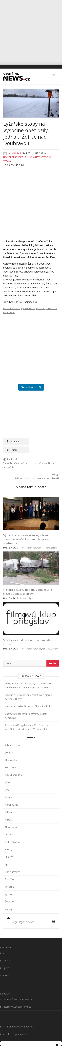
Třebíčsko (10, 870)
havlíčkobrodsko (11, 307)
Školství (9, 848)
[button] (57, 982)
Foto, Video (11, 758)
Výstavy (9, 885)
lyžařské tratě (28, 307)
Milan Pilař (15, 151)
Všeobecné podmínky (38, 1041)
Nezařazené (11, 818)
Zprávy (7, 159)
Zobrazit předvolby (31, 1034)
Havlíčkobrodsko (13, 155)
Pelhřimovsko (12, 833)
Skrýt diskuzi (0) (31, 386)
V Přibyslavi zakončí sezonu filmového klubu (28, 697)
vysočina (40, 307)
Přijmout (31, 1016)
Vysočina (46, 155)
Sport (47, 539)
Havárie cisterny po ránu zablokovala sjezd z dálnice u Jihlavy (27, 583)
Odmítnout (31, 1025)
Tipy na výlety (32, 155)
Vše (5, 944)
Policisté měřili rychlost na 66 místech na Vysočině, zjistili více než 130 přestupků (27, 718)
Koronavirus (11, 796)
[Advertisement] (31, 31)
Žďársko (9, 893)
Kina (39, 640)
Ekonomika (11, 751)
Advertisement (13, 736)
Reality (8, 840)
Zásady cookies (19, 1041)
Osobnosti (10, 825)
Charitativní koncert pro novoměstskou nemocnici (26, 707)
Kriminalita (10, 803)
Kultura (40, 539)
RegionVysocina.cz (23, 913)
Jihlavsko (24, 589)
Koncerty (46, 640)
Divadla (9, 744)
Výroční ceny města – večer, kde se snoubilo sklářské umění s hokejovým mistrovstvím (27, 530)
